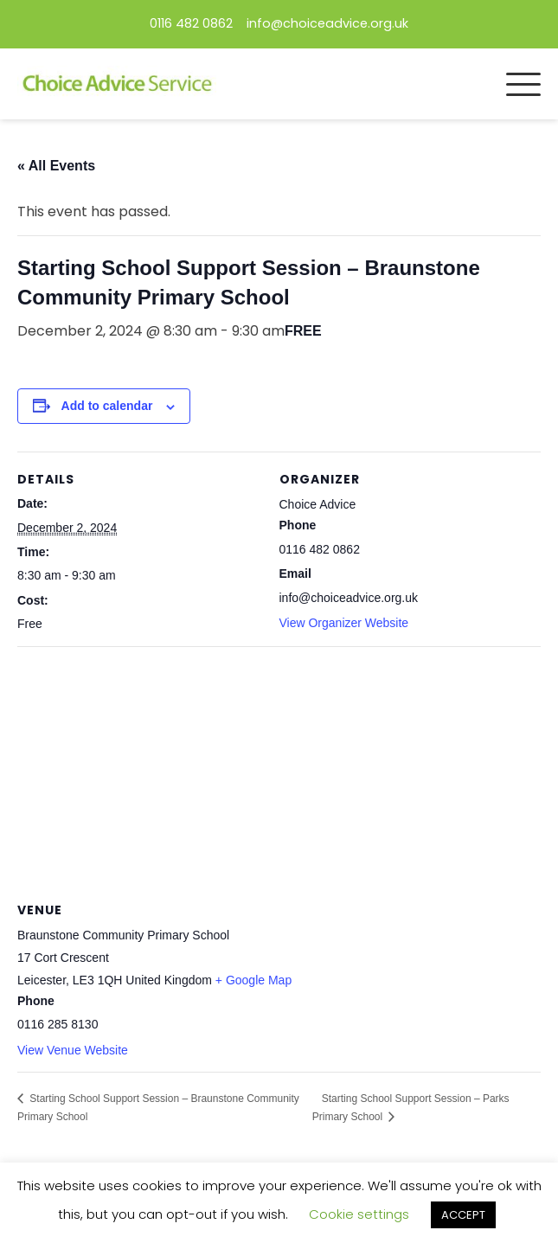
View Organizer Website (344, 623)
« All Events (56, 165)
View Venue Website (72, 1050)
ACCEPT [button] (463, 1215)
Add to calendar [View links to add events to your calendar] (107, 406)
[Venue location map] (279, 771)
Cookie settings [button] (359, 1214)
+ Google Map (253, 980)
